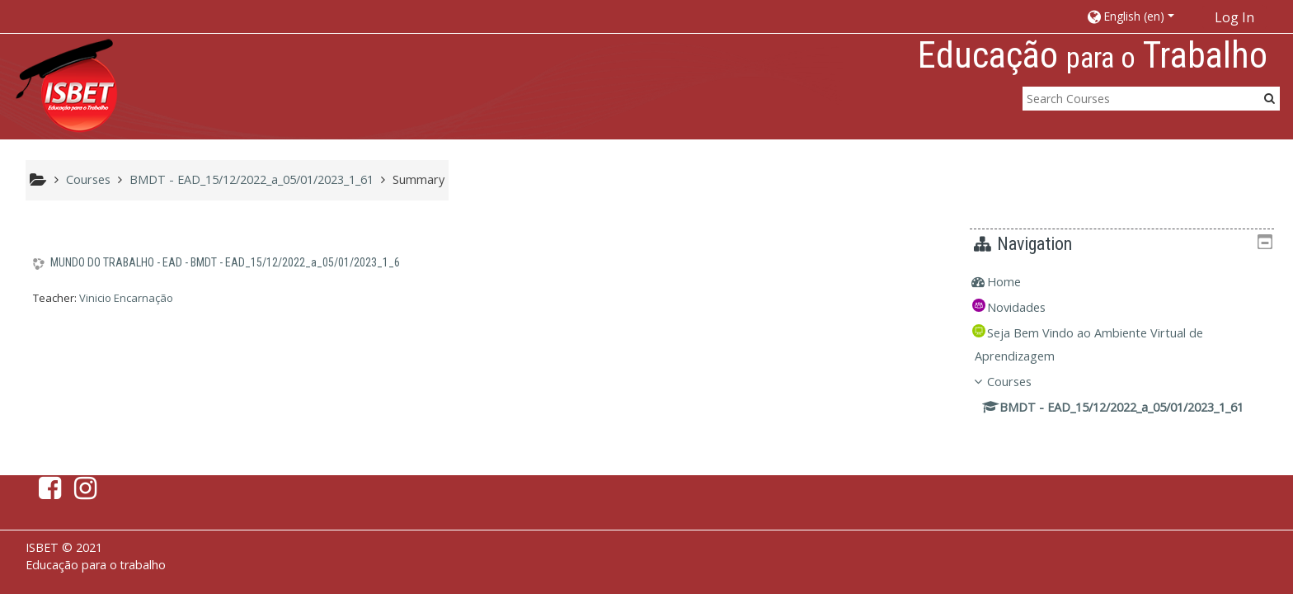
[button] (1138, 16)
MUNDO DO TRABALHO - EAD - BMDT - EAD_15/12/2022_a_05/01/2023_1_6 (225, 262)
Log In (1234, 17)
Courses (1021, 381)
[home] (66, 85)
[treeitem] (1128, 282)
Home (1016, 282)
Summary (418, 179)
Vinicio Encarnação (126, 297)
